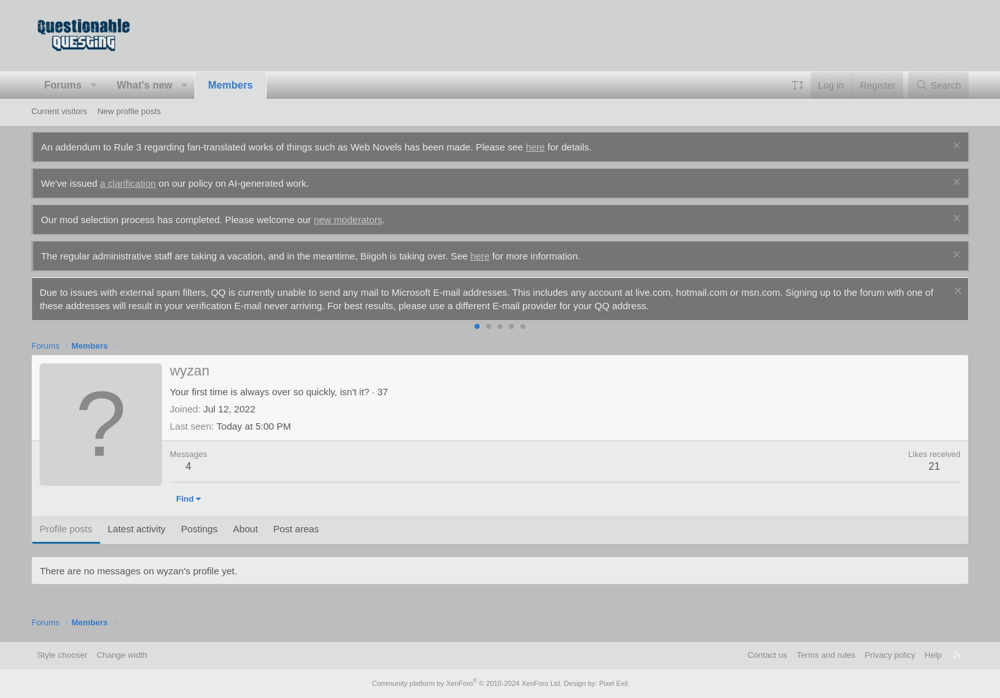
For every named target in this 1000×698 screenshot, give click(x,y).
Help (933, 655)
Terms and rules (826, 655)
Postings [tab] (199, 528)
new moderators (348, 219)
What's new (144, 85)
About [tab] (245, 528)
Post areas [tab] (296, 528)
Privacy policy (890, 655)
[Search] (938, 85)
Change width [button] (121, 655)
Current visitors (59, 111)
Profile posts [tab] (66, 528)
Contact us (767, 655)
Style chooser (62, 655)
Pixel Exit (613, 683)
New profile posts (129, 111)
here (535, 147)
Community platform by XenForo (467, 683)
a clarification (128, 183)
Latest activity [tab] (137, 528)
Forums (63, 85)
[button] (93, 85)
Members (230, 85)
